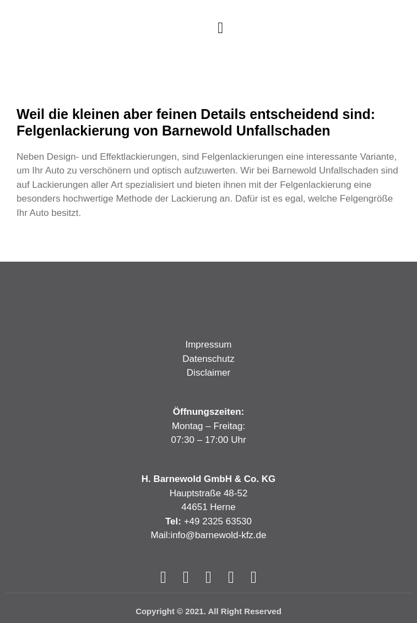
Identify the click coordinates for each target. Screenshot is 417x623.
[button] (220, 28)
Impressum (208, 344)
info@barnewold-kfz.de (218, 535)
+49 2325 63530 (218, 521)
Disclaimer (208, 372)
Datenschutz (208, 359)
